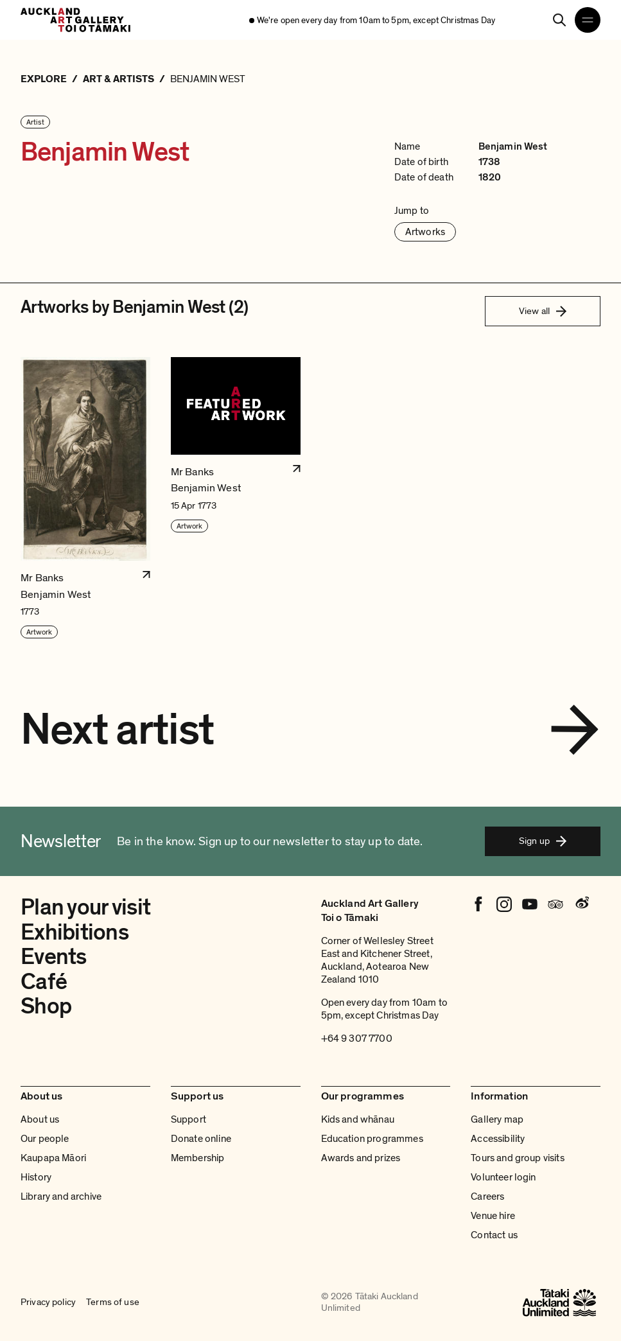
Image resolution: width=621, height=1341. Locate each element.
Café (44, 982)
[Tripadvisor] (555, 904)
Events (54, 957)
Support (188, 1119)
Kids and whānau (357, 1119)
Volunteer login (503, 1177)
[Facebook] (478, 904)
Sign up (542, 840)
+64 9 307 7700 (356, 1038)
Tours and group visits (517, 1158)
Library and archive (61, 1196)
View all (542, 310)
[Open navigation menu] (587, 20)
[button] (85, 498)
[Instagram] (504, 904)
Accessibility (498, 1139)
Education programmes (372, 1139)
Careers (487, 1196)
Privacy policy (48, 1302)
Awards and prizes (361, 1158)
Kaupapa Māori (53, 1158)
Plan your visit (85, 907)
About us (40, 1119)
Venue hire (493, 1216)
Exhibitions (74, 932)
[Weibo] (581, 904)
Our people (45, 1139)
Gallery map (497, 1119)
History (36, 1177)
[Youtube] (530, 904)
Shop (46, 1006)
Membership (198, 1158)
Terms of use (112, 1302)
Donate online (201, 1139)
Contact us (494, 1235)
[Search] (559, 20)
